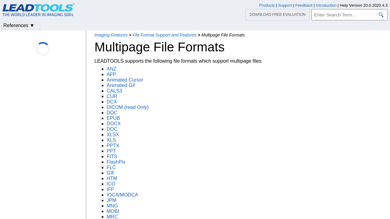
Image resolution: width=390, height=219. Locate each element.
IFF (110, 189)
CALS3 (114, 90)
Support (285, 5)
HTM (112, 178)
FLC (111, 167)
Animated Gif (121, 85)
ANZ (111, 68)
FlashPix (116, 162)
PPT (111, 151)
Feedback (304, 5)
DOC (112, 112)
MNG (112, 205)
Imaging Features (111, 35)
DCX (112, 101)
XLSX (113, 134)
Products (267, 5)
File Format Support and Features (165, 35)
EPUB (113, 118)
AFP (111, 74)
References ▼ (18, 25)
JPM (111, 200)
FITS (112, 156)
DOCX (114, 123)
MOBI (113, 211)
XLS (111, 140)
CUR (112, 96)
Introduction (326, 5)
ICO (111, 183)
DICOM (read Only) (128, 107)
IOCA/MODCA (122, 194)
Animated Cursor (125, 79)
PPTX (113, 145)
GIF (111, 173)
